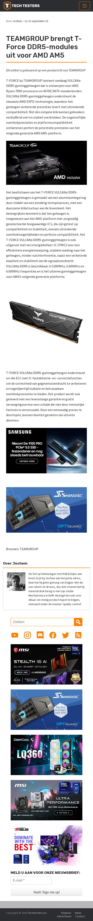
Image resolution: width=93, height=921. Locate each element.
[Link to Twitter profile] (65, 635)
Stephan (66, 913)
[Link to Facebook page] (53, 635)
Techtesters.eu (37, 913)
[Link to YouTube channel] (15, 635)
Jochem (17, 21)
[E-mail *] (31, 880)
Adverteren (64, 916)
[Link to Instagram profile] (27, 635)
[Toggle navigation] (84, 5)
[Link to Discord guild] (40, 635)
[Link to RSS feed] (78, 635)
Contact (80, 916)
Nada (78, 913)
